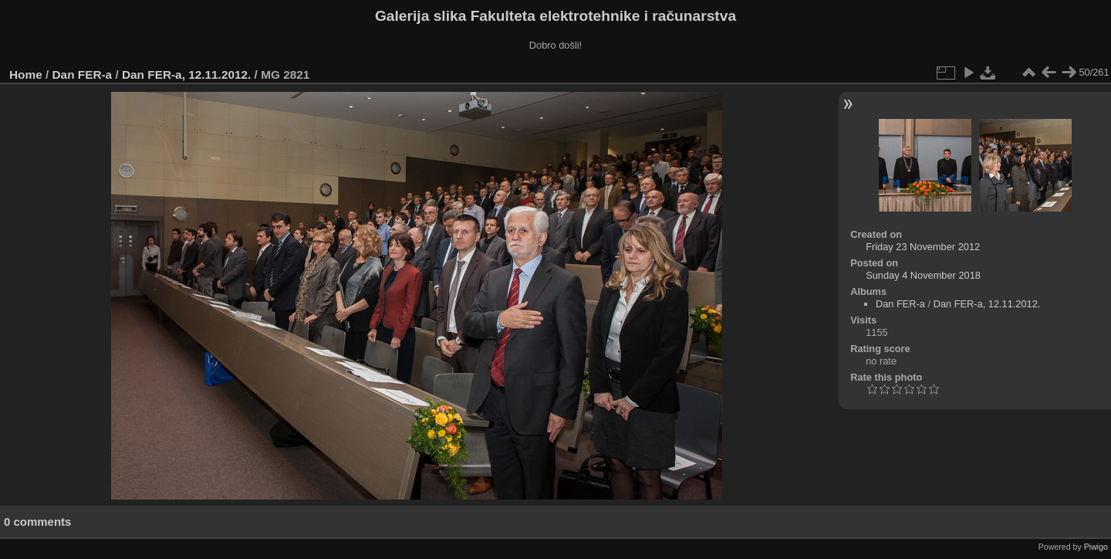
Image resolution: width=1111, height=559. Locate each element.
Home (25, 74)
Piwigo (1096, 546)
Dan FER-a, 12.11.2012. (186, 74)
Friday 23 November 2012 (923, 246)
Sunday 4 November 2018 (923, 275)
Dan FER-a (82, 74)
